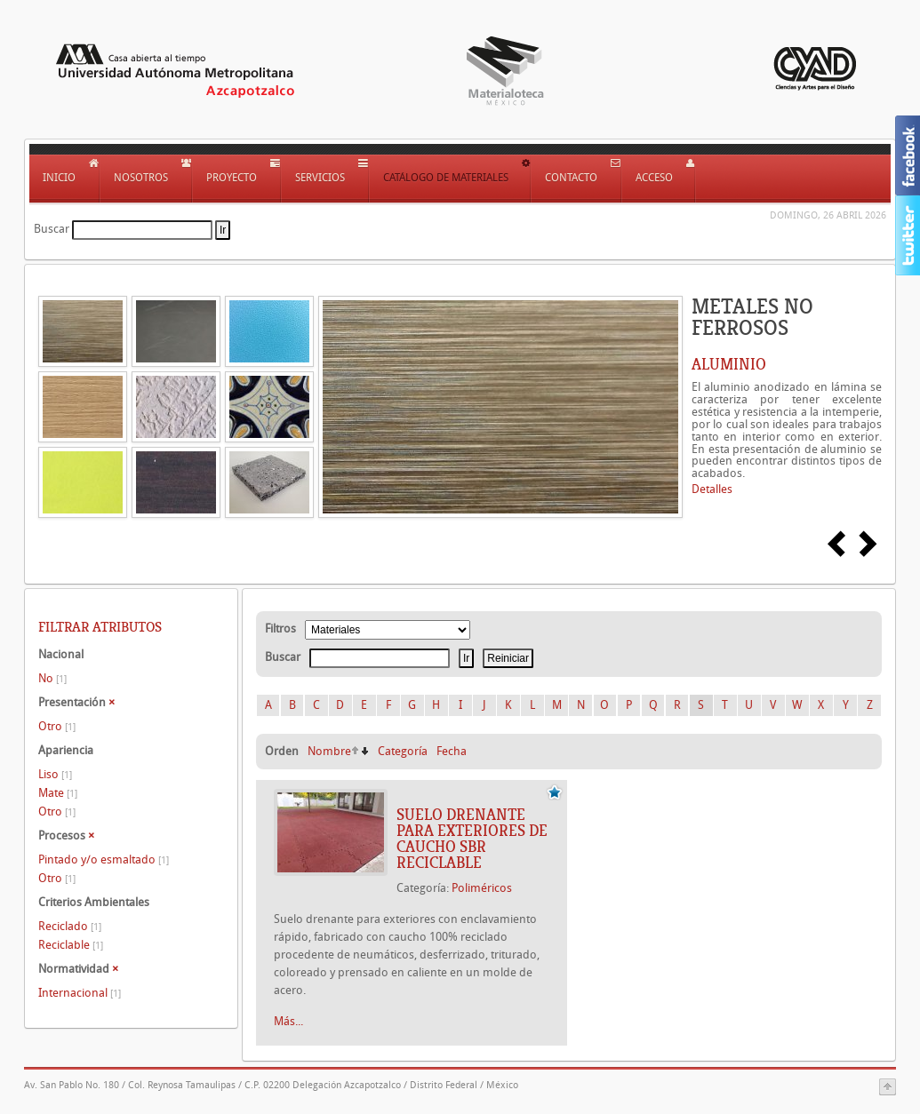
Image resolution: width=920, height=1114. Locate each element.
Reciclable (70, 944)
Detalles (712, 489)
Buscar (51, 228)
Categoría (403, 751)
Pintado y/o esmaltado (103, 859)
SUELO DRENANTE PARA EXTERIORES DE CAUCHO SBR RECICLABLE (472, 838)
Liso (55, 774)
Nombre (329, 751)
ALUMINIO (729, 364)
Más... (288, 1021)
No (52, 678)
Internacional (79, 992)
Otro (57, 726)
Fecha (451, 751)
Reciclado (69, 926)
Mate (57, 793)
